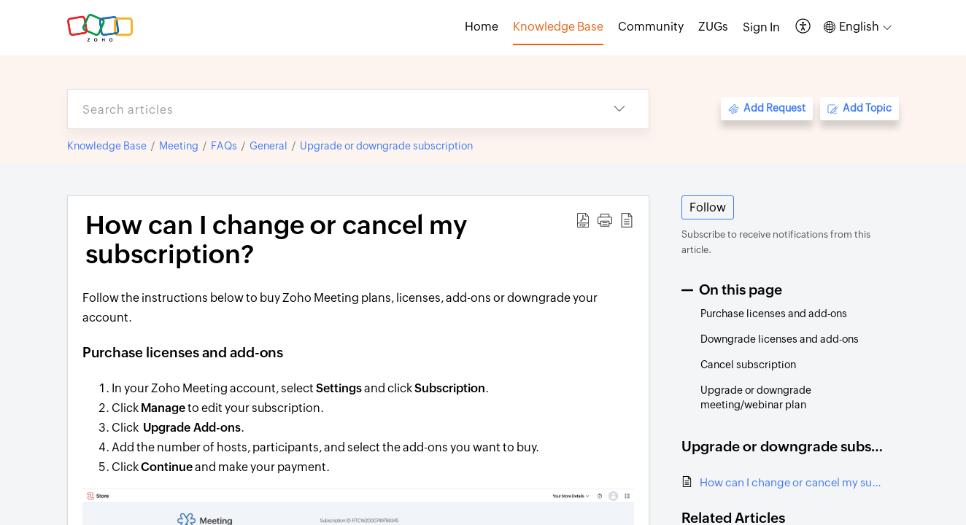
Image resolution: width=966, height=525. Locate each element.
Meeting (178, 146)
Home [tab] (481, 27)
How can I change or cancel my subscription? (792, 482)
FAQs (224, 146)
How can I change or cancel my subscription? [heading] (276, 240)
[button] (804, 27)
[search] (329, 109)
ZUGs (713, 27)
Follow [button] (707, 207)
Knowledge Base (107, 146)
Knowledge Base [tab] (558, 27)
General (268, 146)
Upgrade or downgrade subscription (386, 146)
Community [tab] (651, 27)
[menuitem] (761, 27)
